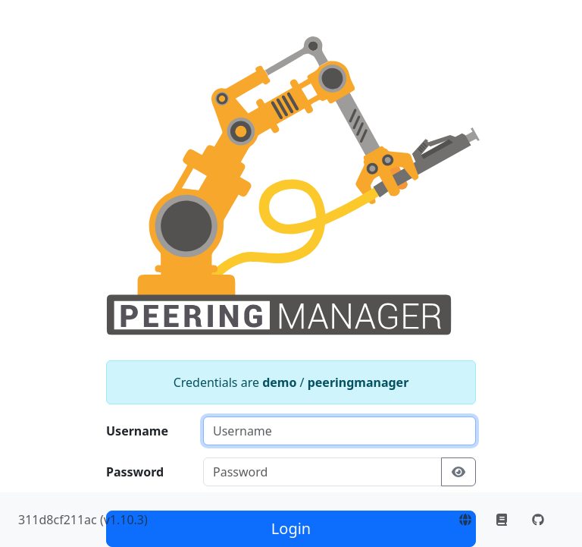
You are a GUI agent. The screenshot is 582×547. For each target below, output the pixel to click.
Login (291, 528)
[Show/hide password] (458, 471)
